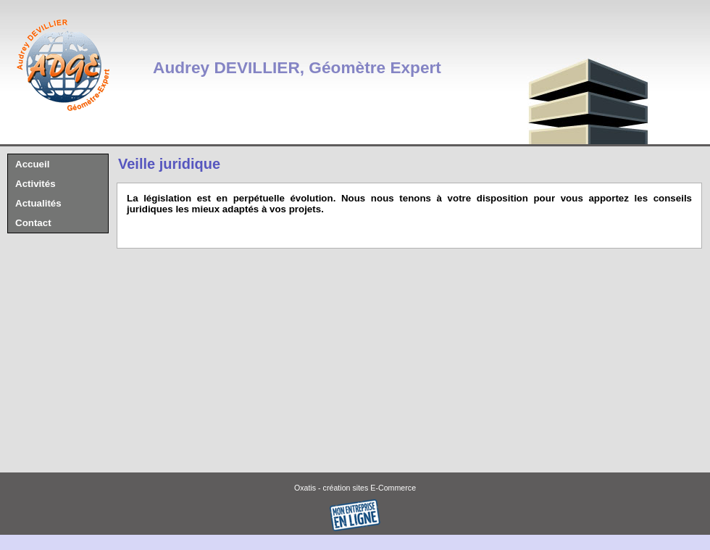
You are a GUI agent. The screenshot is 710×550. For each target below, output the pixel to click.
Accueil (32, 164)
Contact (33, 222)
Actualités (38, 203)
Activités (35, 183)
